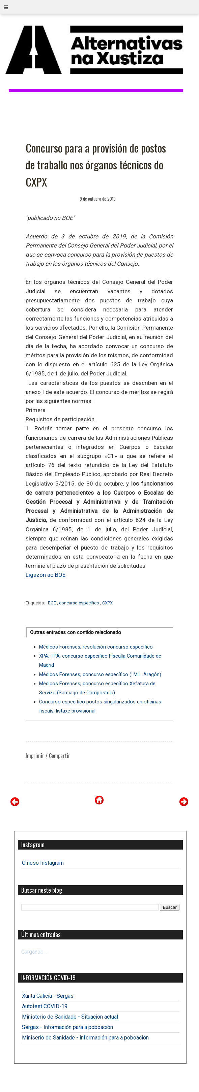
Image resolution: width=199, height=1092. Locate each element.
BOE (52, 602)
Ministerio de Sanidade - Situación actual (70, 1017)
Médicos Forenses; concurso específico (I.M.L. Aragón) (100, 674)
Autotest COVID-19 (44, 1006)
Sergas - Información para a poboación (67, 1027)
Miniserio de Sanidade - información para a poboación (85, 1037)
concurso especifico (79, 602)
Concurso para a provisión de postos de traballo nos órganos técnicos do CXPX (96, 165)
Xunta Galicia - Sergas (48, 996)
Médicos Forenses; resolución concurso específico (96, 647)
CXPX (107, 602)
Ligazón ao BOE (45, 574)
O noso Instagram (43, 863)
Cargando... (34, 952)
